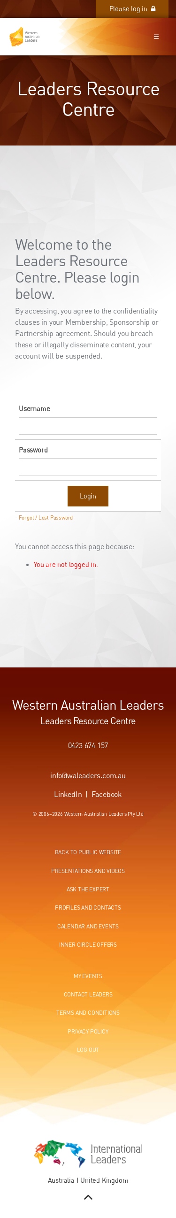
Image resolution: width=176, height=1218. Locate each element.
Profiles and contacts (88, 907)
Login (88, 496)
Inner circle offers (88, 944)
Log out (88, 1049)
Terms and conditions (88, 1012)
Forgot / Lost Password (46, 517)
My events (88, 976)
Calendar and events (88, 926)
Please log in (147, 5)
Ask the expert (88, 889)
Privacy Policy (88, 1031)
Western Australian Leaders (88, 704)
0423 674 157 (88, 745)
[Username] (88, 426)
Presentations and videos (88, 870)
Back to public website (88, 852)
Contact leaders (88, 994)
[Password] (88, 466)
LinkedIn (68, 794)
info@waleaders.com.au (88, 775)
